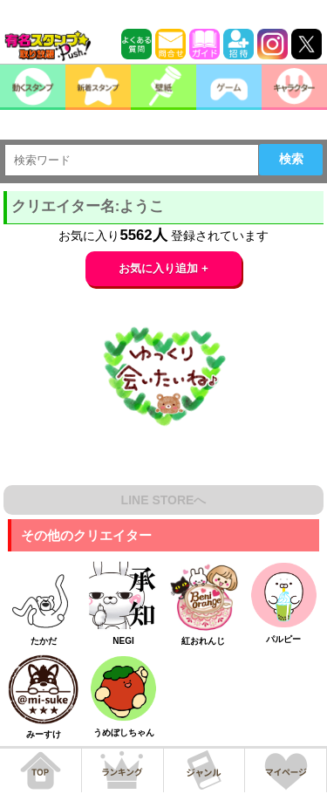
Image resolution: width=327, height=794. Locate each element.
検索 (291, 159)
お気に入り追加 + (163, 268)
